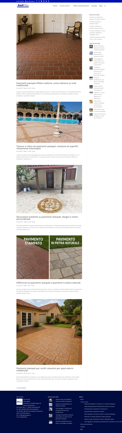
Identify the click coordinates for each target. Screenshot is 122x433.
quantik (20, 88)
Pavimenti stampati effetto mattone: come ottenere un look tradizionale (46, 84)
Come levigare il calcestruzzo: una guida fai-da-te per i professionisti (64, 410)
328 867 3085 (22, 411)
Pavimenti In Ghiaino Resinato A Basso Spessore (97, 416)
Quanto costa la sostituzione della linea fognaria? (99, 88)
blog (33, 88)
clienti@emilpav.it (25, 413)
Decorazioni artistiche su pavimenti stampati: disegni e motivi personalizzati (47, 217)
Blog (100, 6)
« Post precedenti (21, 388)
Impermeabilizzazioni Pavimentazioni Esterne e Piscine (99, 406)
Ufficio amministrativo (81, 6)
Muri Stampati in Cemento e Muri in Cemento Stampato (99, 414)
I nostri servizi (64, 6)
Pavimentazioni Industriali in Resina (94, 411)
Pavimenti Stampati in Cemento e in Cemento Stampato (99, 404)
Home (55, 6)
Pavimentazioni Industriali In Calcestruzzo (96, 409)
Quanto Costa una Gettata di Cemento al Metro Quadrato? (99, 48)
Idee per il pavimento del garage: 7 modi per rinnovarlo (100, 116)
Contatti (94, 6)
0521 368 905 (21, 1)
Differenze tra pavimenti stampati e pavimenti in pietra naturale (48, 282)
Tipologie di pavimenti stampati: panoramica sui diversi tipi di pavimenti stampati (99, 71)
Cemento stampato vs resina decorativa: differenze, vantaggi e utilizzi (97, 32)
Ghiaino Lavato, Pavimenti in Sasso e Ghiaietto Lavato (99, 419)
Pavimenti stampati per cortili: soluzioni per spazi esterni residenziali (44, 369)
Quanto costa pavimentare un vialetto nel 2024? (98, 54)
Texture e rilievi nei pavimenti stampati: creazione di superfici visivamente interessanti (47, 147)
